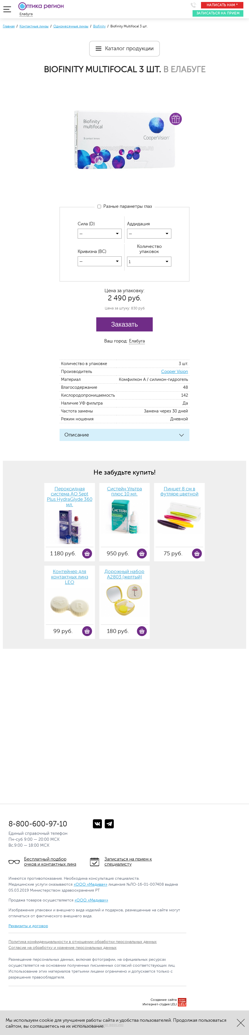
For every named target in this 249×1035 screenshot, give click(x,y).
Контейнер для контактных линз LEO (69, 577)
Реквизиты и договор (28, 926)
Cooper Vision (174, 371)
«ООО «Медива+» (90, 884)
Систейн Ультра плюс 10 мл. (124, 491)
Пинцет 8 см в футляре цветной (179, 491)
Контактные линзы (34, 26)
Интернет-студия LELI (160, 1004)
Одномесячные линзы (70, 26)
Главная (9, 26)
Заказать (124, 324)
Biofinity (99, 26)
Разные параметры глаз (124, 206)
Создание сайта (163, 1000)
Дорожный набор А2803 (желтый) (124, 574)
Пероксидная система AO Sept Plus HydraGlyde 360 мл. (69, 496)
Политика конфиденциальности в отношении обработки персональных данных (82, 942)
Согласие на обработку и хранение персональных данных (62, 948)
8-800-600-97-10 (37, 824)
